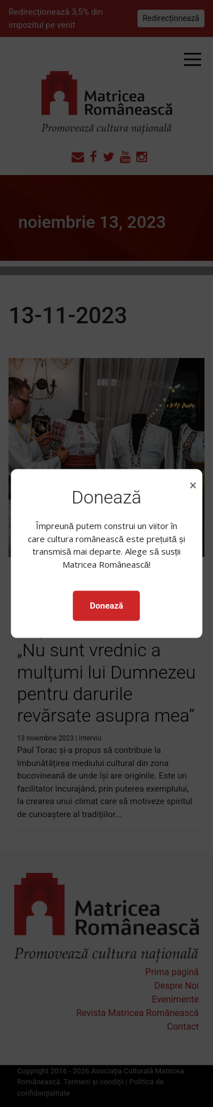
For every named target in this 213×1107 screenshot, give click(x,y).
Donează (106, 606)
